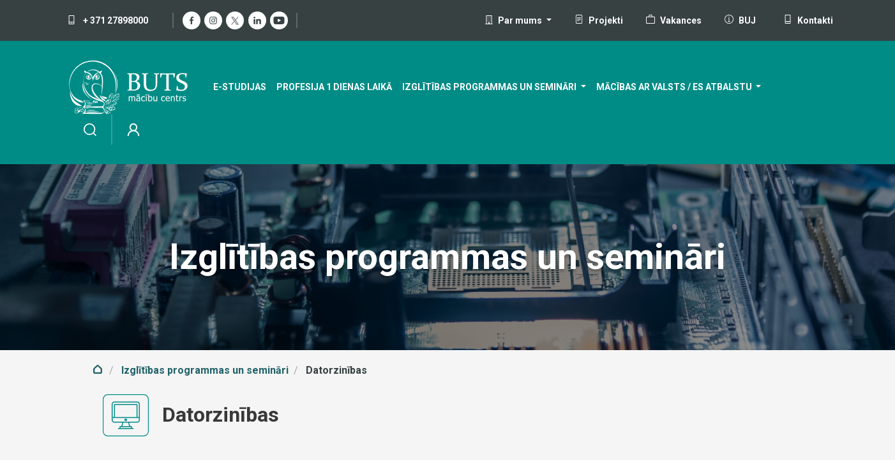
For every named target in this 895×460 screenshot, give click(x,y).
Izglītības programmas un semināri (205, 370)
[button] (518, 20)
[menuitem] (239, 87)
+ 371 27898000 (107, 20)
